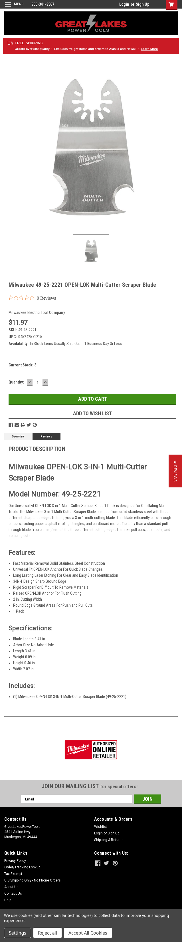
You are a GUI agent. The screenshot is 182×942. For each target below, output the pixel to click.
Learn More (149, 49)
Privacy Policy (15, 861)
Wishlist (100, 827)
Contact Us (13, 893)
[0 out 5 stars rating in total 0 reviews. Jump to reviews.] (32, 298)
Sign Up (142, 4)
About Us (11, 887)
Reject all (47, 933)
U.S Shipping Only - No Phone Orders (32, 880)
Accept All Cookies (87, 933)
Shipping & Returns (109, 840)
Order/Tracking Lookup (22, 867)
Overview (18, 436)
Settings (17, 933)
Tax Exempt (13, 874)
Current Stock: (22, 365)
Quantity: (16, 382)
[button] (175, 471)
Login (124, 4)
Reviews (46, 436)
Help (7, 900)
